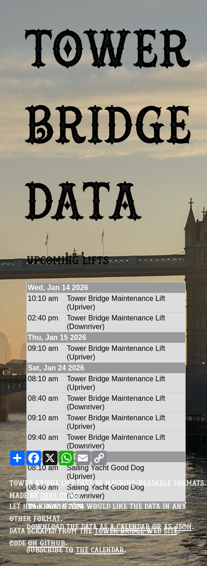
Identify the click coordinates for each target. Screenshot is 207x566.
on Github (46, 542)
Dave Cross (60, 495)
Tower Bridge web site (135, 530)
